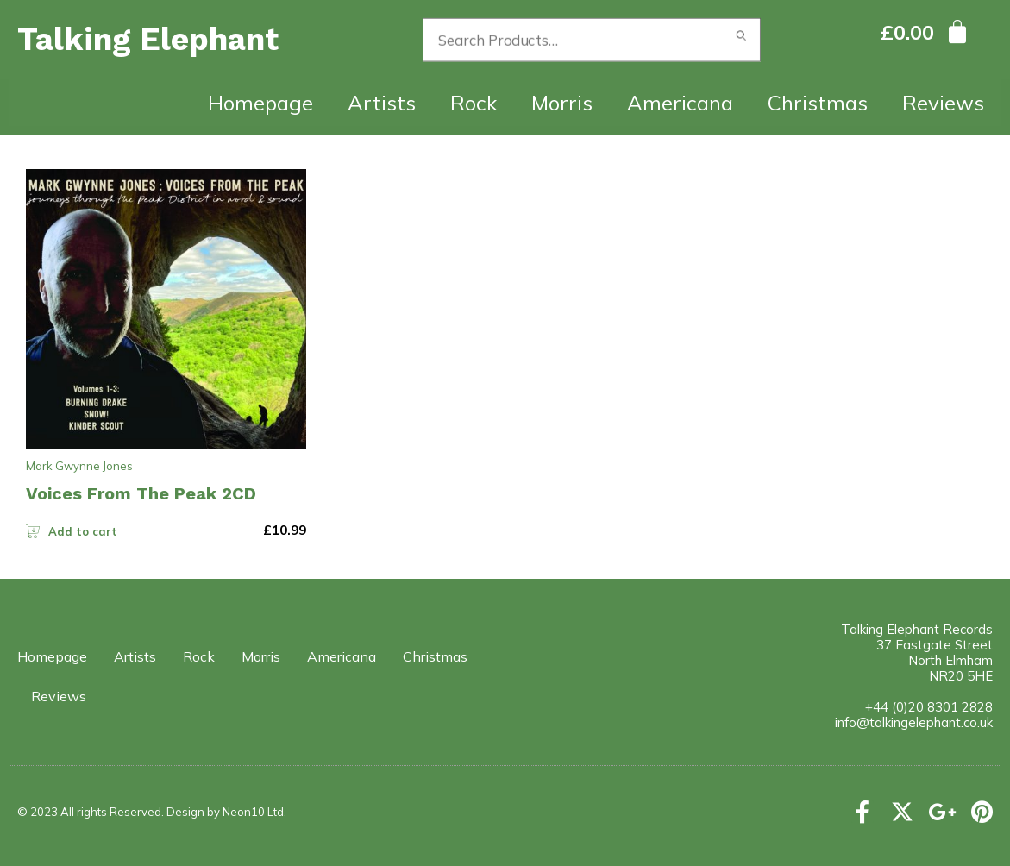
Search (742, 39)
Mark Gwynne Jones (79, 466)
